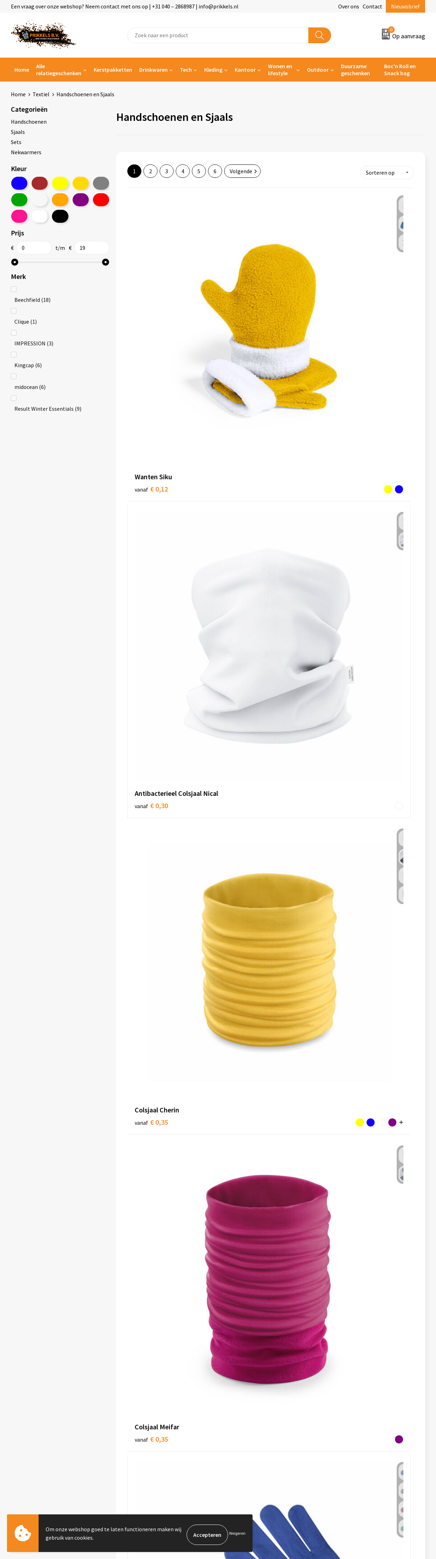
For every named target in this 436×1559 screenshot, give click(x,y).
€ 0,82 (151, 850)
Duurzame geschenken (355, 70)
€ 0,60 (342, 578)
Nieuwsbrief (405, 6)
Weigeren (237, 1534)
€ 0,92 (144, 1135)
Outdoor (318, 69)
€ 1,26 (246, 1264)
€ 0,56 (239, 572)
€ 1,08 (151, 1275)
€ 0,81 (342, 714)
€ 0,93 (342, 984)
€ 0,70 (151, 714)
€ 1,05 (342, 1130)
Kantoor (245, 69)
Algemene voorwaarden (357, 1373)
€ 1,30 (342, 1264)
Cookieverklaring (349, 1384)
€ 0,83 (239, 854)
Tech (186, 69)
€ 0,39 (246, 433)
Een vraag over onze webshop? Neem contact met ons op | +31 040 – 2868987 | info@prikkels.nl (125, 6)
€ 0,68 (239, 708)
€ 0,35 (335, 303)
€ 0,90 (246, 983)
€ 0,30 (246, 308)
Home (21, 69)
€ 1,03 (246, 1129)
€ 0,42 (335, 438)
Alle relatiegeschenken (58, 70)
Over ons (348, 6)
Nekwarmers (26, 152)
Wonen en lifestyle (280, 70)
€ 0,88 (151, 994)
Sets (16, 141)
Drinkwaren (153, 69)
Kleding (213, 69)
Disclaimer (342, 1405)
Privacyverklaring (350, 1394)
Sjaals (18, 131)
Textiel (41, 94)
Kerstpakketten (113, 69)
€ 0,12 (151, 298)
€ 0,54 (151, 578)
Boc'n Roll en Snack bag (400, 70)
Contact (372, 6)
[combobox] (218, 35)
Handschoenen (29, 121)
